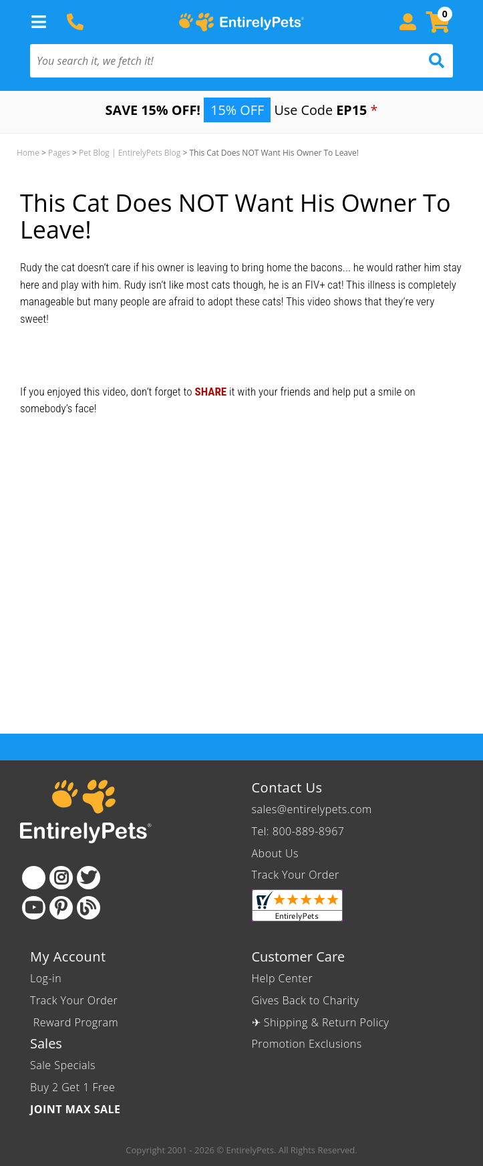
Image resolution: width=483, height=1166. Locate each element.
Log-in (45, 978)
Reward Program (76, 1022)
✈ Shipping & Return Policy (320, 1022)
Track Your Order (295, 874)
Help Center (282, 978)
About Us (275, 853)
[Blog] (88, 907)
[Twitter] (88, 877)
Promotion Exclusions (307, 1043)
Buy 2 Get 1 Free (72, 1087)
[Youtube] (33, 907)
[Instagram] (61, 877)
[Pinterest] (61, 907)
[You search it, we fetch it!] (209, 61)
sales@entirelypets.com (312, 809)
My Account (68, 957)
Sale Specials (63, 1065)
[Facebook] (33, 877)
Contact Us (287, 787)
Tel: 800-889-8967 (298, 831)
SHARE (210, 391)
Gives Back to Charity (305, 1000)
